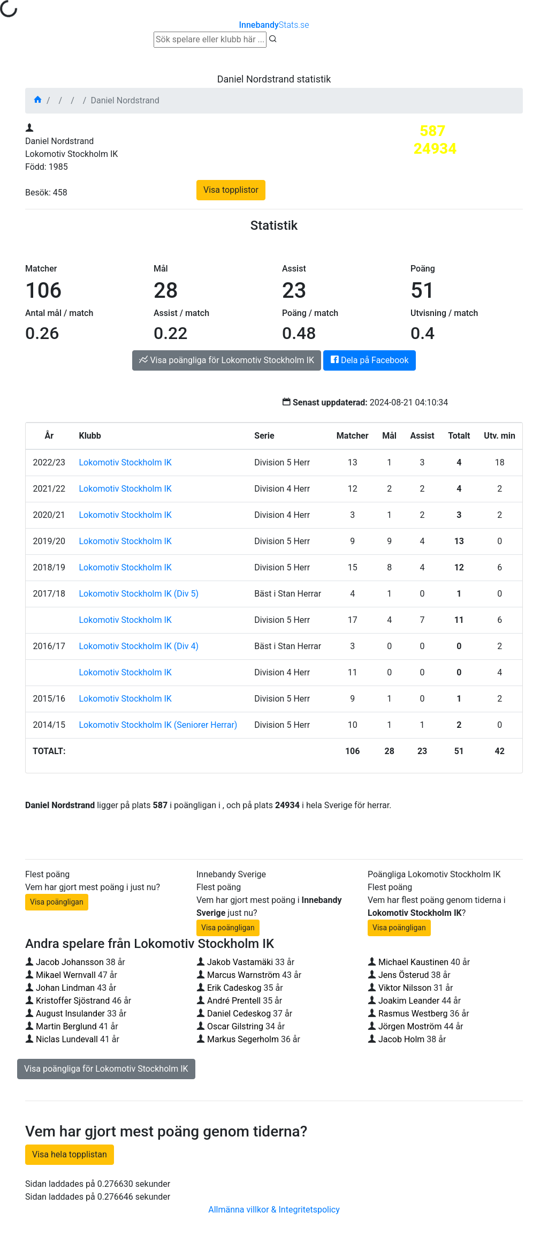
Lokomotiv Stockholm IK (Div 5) (139, 594)
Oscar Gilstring (235, 1026)
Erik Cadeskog (234, 988)
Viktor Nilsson (404, 988)
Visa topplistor (230, 190)
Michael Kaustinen (413, 962)
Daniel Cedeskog (239, 1013)
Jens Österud (403, 975)
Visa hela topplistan (69, 1154)
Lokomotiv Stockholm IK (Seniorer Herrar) (158, 725)
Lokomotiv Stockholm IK (125, 462)
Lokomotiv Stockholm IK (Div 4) (139, 646)
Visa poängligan (56, 902)
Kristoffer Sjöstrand (73, 1001)
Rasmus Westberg (413, 1013)
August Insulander (70, 1013)
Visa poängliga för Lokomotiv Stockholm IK (226, 360)
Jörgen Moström (410, 1026)
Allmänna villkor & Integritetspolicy (274, 1210)
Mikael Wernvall (66, 975)
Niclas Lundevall (67, 1039)
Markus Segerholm (243, 1039)
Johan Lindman (65, 988)
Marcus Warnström (243, 975)
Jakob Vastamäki (240, 962)
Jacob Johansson (70, 962)
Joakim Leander (410, 1001)
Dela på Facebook (369, 360)
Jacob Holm (401, 1039)
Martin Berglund (66, 1026)
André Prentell (234, 1001)
